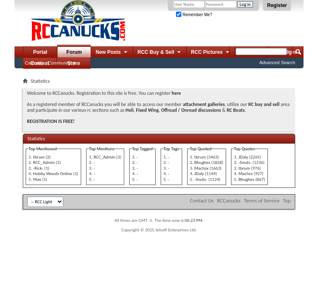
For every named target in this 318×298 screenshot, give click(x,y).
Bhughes (202, 162)
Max (37, 179)
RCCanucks (229, 200)
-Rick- (38, 168)
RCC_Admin (44, 162)
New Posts (112, 53)
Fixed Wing (147, 110)
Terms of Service (261, 200)
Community (59, 62)
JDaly (199, 173)
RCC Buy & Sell (159, 53)
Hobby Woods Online (52, 173)
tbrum (39, 157)
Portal (40, 52)
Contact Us (202, 200)
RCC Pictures (210, 53)
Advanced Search (277, 62)
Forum (74, 52)
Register (277, 5)
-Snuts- (200, 179)
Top (287, 200)
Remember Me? (194, 14)
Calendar (34, 62)
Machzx (201, 168)
